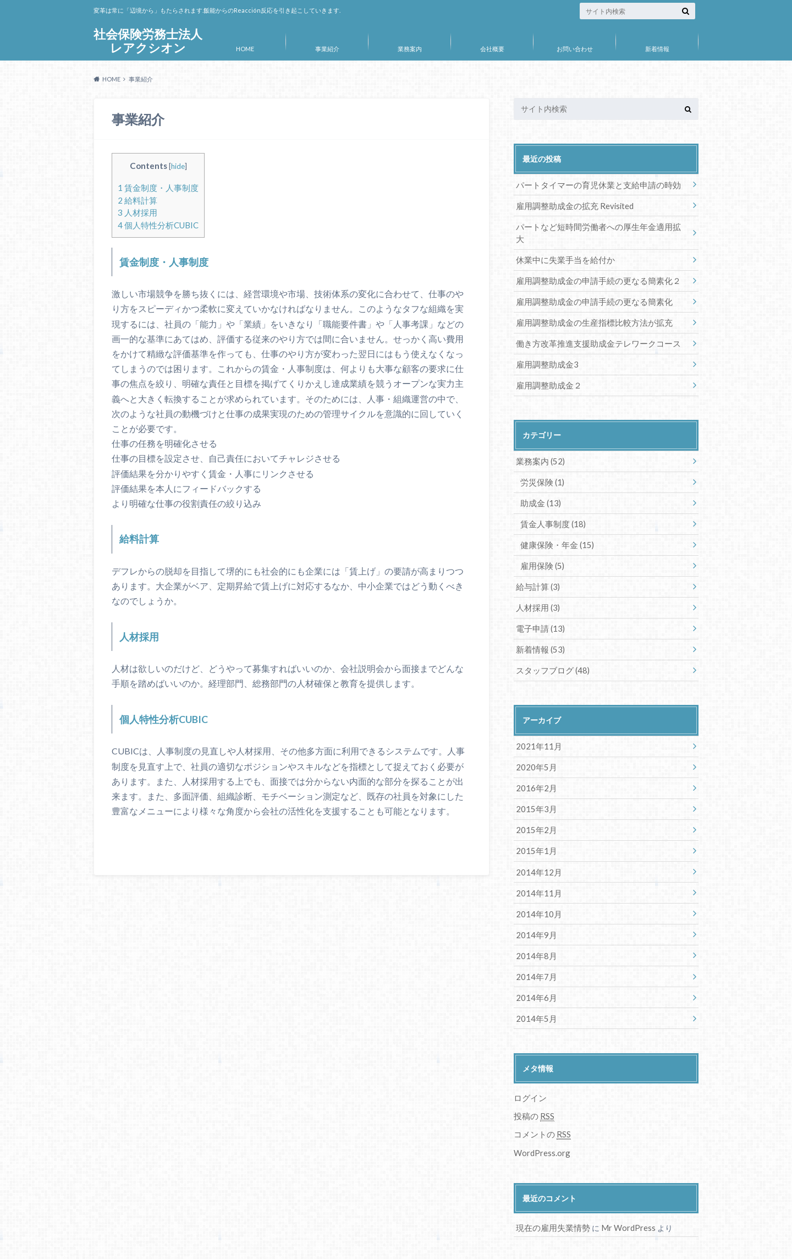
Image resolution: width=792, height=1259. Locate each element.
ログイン (529, 1064)
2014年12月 (537, 843)
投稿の (533, 1083)
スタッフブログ (550, 646)
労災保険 (541, 463)
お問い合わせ (575, 48)
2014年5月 (534, 985)
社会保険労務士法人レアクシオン (148, 41)
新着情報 (657, 48)
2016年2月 (534, 762)
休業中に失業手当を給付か (562, 245)
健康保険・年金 (554, 524)
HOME (245, 48)
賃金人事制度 (550, 503)
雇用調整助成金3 (545, 347)
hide (177, 166)
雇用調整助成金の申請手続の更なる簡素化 (589, 286)
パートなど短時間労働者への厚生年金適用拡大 (597, 224)
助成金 (539, 483)
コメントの (541, 1100)
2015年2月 (534, 802)
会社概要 (492, 48)
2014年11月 (537, 863)
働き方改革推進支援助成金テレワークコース (593, 326)
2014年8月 (534, 924)
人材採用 (137, 212)
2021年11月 (537, 721)
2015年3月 (534, 782)
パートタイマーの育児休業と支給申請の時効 (593, 184)
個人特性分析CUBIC (158, 225)
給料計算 (137, 200)
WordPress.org (542, 1118)
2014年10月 (537, 884)
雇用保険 (541, 544)
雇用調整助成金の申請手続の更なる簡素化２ (593, 265)
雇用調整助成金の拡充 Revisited (571, 204)
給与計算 (536, 565)
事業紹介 (327, 48)
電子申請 (539, 605)
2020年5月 (534, 741)
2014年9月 (534, 904)
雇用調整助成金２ (547, 367)
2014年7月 (534, 945)
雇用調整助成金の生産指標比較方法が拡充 (589, 306)
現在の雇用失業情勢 (550, 1192)
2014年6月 (534, 965)
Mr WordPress (623, 1192)
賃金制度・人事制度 (158, 188)
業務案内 (410, 48)
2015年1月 (534, 823)
